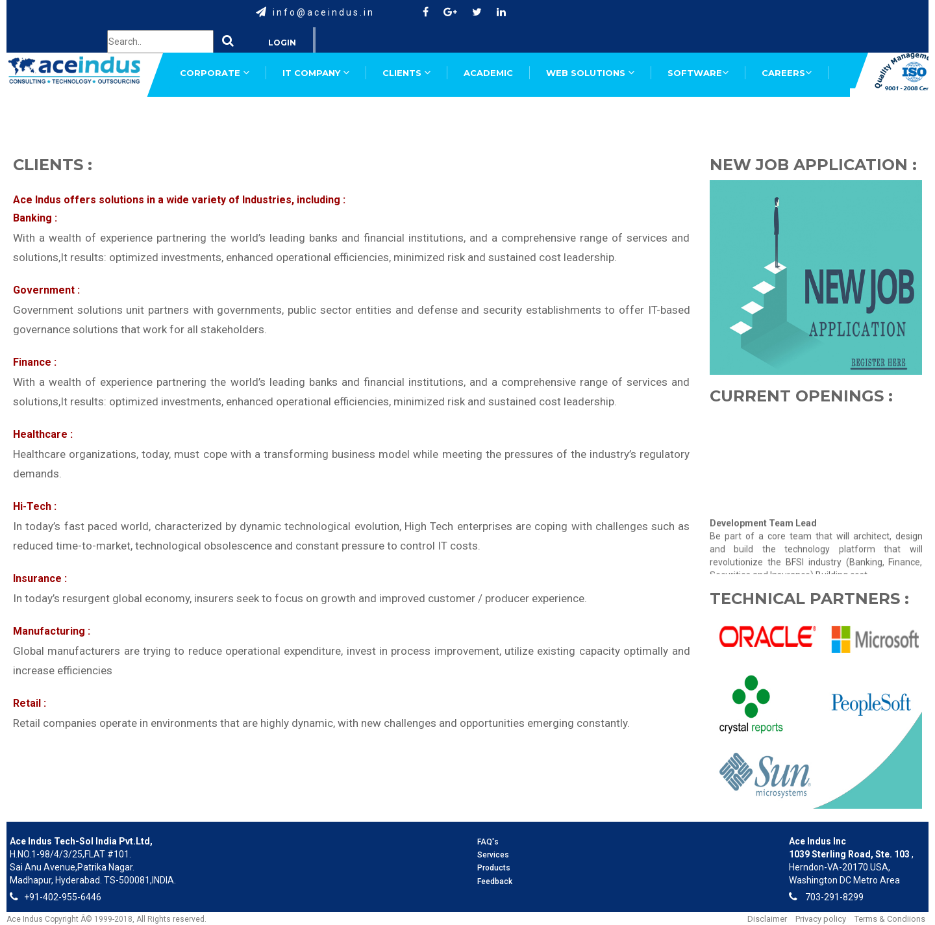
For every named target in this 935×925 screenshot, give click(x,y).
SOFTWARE (698, 73)
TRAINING (365, 115)
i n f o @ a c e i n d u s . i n (323, 12)
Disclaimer (767, 919)
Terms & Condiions (889, 919)
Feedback (494, 881)
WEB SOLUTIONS (590, 73)
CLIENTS (406, 73)
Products (493, 867)
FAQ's (488, 841)
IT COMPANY (315, 73)
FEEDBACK (284, 115)
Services (493, 854)
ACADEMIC (488, 73)
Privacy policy (820, 919)
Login (282, 42)
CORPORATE (214, 73)
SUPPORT (203, 115)
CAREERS (787, 73)
